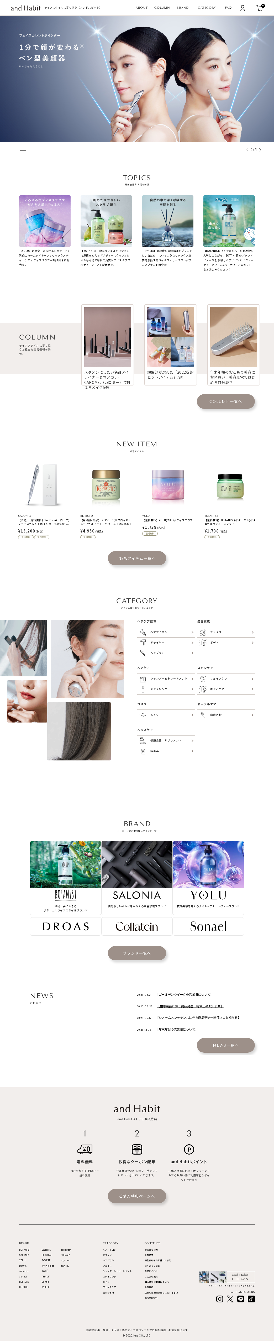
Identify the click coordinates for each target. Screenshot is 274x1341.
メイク (106, 1281)
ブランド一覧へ (137, 953)
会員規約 (149, 1287)
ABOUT (142, 7)
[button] (247, 150)
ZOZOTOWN (151, 1297)
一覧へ (225, 401)
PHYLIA (46, 1276)
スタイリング (109, 1276)
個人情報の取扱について (157, 1281)
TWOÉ (45, 1271)
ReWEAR (46, 1260)
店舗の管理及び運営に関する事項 (161, 1292)
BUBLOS (23, 1287)
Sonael (23, 1276)
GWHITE (46, 1249)
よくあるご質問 (152, 1265)
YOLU (22, 1260)
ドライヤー (108, 1255)
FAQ (228, 7)
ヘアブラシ (108, 1260)
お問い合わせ (151, 1271)
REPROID (24, 1281)
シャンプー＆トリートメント (117, 1271)
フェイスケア (109, 1287)
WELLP (45, 1287)
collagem (66, 1249)
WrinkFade (48, 1265)
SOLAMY (65, 1255)
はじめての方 (151, 1249)
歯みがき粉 (108, 1292)
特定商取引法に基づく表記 (158, 1260)
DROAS (23, 1265)
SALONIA (24, 1255)
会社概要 (149, 1255)
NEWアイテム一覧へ (137, 558)
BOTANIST (24, 1249)
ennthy (65, 1265)
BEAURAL (47, 1255)
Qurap (45, 1281)
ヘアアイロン (109, 1249)
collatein (24, 1271)
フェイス (107, 1265)
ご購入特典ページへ (137, 1196)
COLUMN (162, 7)
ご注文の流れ (151, 1276)
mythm (65, 1260)
